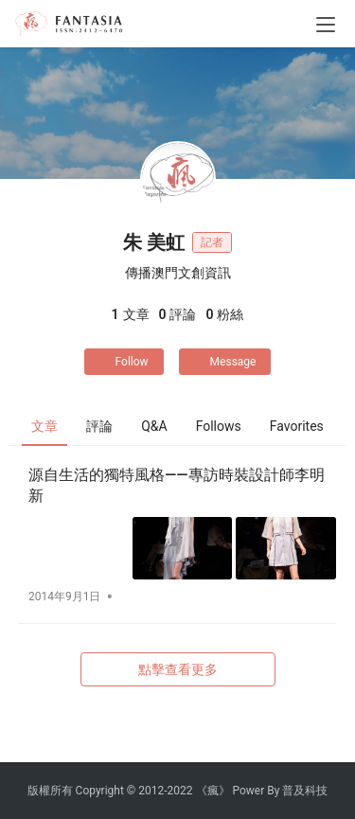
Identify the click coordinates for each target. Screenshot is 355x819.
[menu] (326, 25)
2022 (180, 790)
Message (225, 361)
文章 (44, 426)
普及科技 (305, 790)
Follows (218, 426)
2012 (151, 790)
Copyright (100, 790)
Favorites (297, 426)
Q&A (154, 426)
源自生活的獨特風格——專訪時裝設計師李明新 (176, 485)
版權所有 (50, 790)
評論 (99, 426)
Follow (124, 361)
